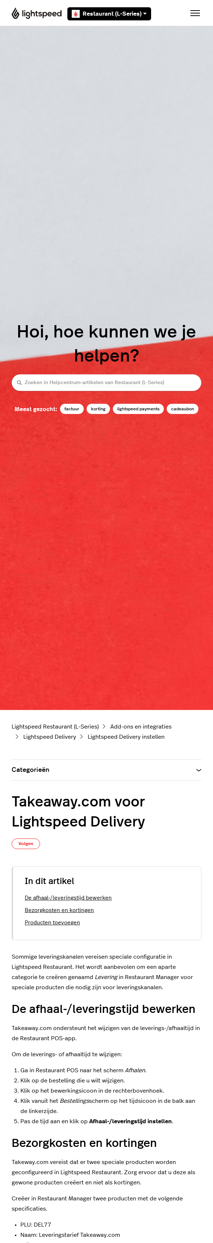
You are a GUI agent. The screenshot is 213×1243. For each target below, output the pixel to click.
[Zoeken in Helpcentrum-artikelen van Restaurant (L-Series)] (106, 382)
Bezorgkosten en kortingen (59, 910)
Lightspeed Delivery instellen (126, 737)
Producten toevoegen (52, 923)
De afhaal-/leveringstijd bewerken (68, 898)
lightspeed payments (138, 409)
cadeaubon (182, 409)
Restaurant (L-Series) (109, 14)
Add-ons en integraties (140, 727)
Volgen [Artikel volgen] (26, 843)
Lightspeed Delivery (49, 737)
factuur (71, 409)
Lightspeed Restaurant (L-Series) (55, 727)
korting (98, 409)
